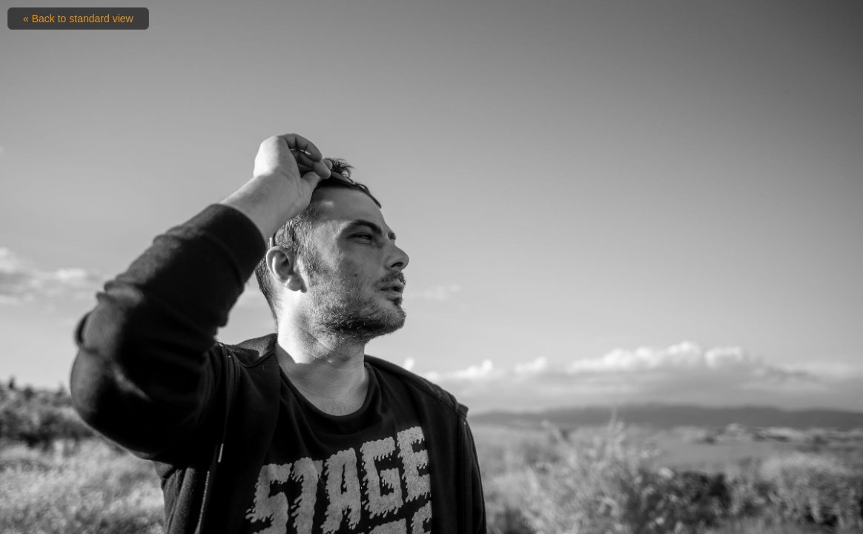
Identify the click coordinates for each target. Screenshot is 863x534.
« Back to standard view (78, 18)
